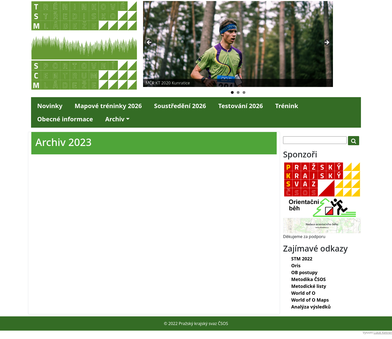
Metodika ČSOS (308, 279)
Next (326, 43)
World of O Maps (310, 300)
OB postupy (304, 272)
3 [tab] (244, 92)
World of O (303, 293)
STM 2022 (301, 259)
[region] (238, 44)
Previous (149, 43)
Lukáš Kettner (383, 332)
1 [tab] (232, 92)
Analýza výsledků (311, 307)
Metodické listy (308, 286)
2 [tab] (238, 92)
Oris (296, 265)
